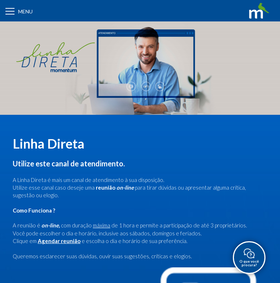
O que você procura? (249, 257)
